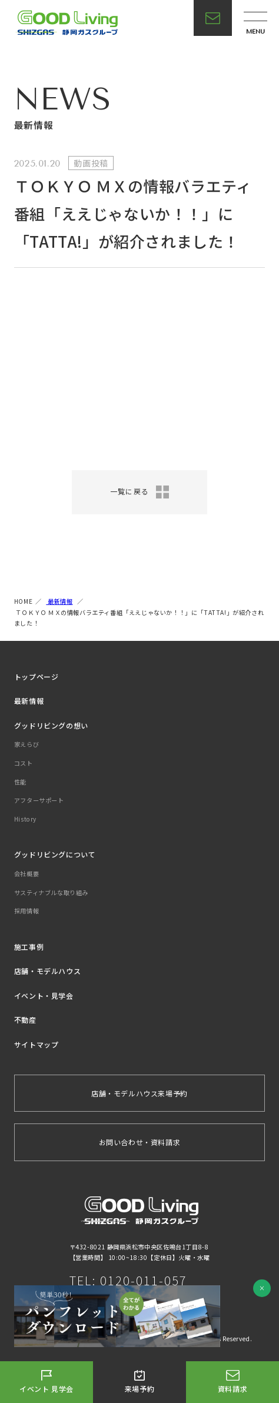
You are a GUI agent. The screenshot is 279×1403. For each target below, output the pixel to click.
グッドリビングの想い (51, 725)
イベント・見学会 (44, 995)
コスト (23, 763)
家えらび (26, 744)
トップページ (36, 676)
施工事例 (29, 947)
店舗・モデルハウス (47, 971)
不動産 (25, 1020)
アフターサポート (39, 800)
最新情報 (59, 601)
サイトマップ (36, 1044)
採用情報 (26, 910)
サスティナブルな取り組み (51, 892)
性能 (20, 781)
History (25, 818)
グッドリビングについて (55, 854)
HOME (23, 601)
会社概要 (26, 873)
